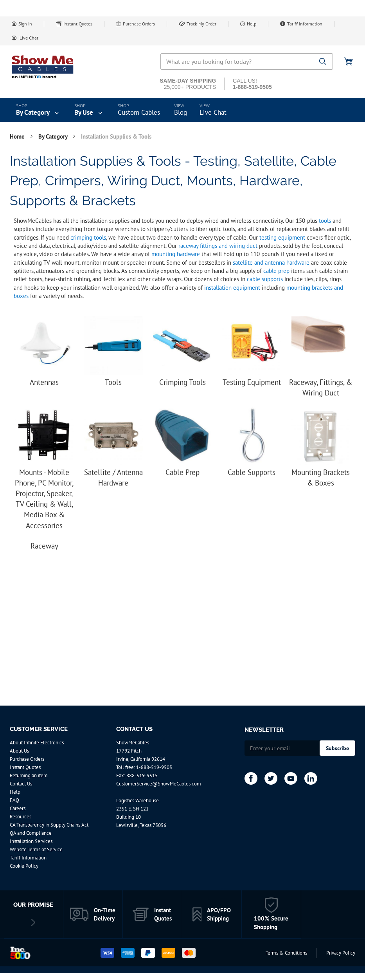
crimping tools (88, 237)
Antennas (44, 382)
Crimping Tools (182, 382)
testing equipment (282, 237)
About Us (19, 750)
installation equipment (232, 287)
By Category (53, 136)
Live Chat (28, 38)
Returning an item (29, 775)
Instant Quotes (77, 24)
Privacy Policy (340, 953)
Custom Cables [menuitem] (139, 112)
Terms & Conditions (286, 953)
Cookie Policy (24, 866)
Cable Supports (251, 472)
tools (325, 220)
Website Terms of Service (36, 849)
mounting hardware (175, 254)
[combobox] (246, 61)
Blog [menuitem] (180, 112)
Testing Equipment (252, 382)
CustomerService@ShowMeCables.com (158, 783)
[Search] (323, 62)
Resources (20, 816)
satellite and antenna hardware (271, 262)
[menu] (182, 110)
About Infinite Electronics (37, 742)
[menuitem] (38, 110)
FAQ (14, 800)
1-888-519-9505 (154, 767)
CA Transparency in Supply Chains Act (49, 824)
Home (18, 136)
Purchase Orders (139, 24)
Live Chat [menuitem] (213, 112)
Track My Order (201, 24)
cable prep (276, 270)
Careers (17, 808)
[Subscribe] (337, 748)
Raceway (44, 546)
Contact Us (21, 783)
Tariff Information (304, 24)
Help (251, 24)
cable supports (265, 279)
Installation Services (31, 841)
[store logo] (43, 66)
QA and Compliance (31, 833)
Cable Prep (182, 472)
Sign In (25, 24)
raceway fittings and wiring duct (217, 245)
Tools (113, 382)
